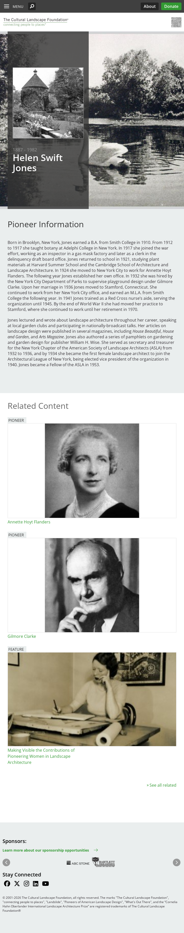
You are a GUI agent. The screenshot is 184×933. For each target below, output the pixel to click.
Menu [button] (18, 6)
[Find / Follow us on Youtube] (45, 884)
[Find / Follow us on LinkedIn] (35, 884)
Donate (171, 6)
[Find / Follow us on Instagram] (26, 884)
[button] (32, 6)
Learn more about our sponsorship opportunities (46, 850)
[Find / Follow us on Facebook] (7, 884)
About (150, 6)
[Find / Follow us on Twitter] (17, 884)
